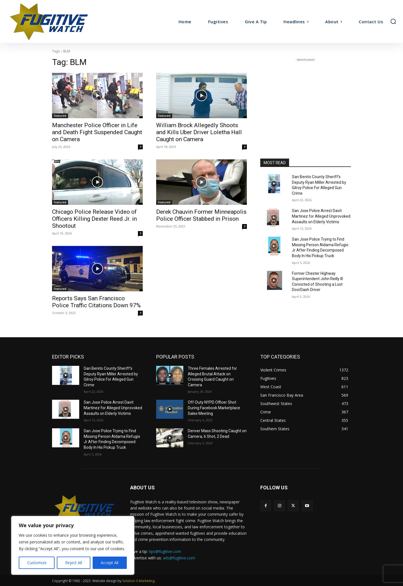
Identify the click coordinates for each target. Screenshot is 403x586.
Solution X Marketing (138, 580)
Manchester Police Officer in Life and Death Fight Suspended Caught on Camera (97, 132)
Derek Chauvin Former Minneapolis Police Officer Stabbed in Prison (201, 215)
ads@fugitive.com (179, 558)
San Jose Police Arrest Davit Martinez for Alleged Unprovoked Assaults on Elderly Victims (321, 216)
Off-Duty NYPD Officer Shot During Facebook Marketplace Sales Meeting (214, 407)
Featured (60, 116)
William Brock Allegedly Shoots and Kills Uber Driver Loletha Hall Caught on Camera (199, 132)
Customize (36, 562)
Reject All (73, 562)
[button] (393, 21)
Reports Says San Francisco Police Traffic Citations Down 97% (96, 302)
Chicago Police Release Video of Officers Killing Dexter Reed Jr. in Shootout (94, 218)
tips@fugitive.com (165, 551)
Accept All (109, 562)
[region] (72, 545)
